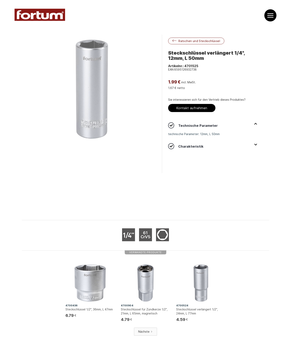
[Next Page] (145, 332)
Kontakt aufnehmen (191, 108)
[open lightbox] (92, 89)
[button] (270, 15)
